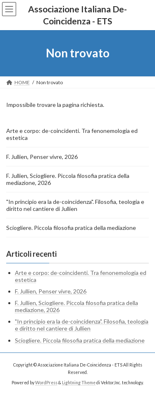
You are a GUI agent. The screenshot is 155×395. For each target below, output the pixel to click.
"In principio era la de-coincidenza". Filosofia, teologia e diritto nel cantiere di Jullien (75, 205)
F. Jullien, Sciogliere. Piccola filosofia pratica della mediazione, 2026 (67, 179)
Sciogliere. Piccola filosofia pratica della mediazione (71, 227)
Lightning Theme (78, 382)
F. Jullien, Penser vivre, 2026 (42, 156)
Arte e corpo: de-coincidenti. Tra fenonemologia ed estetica (72, 134)
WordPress (46, 382)
